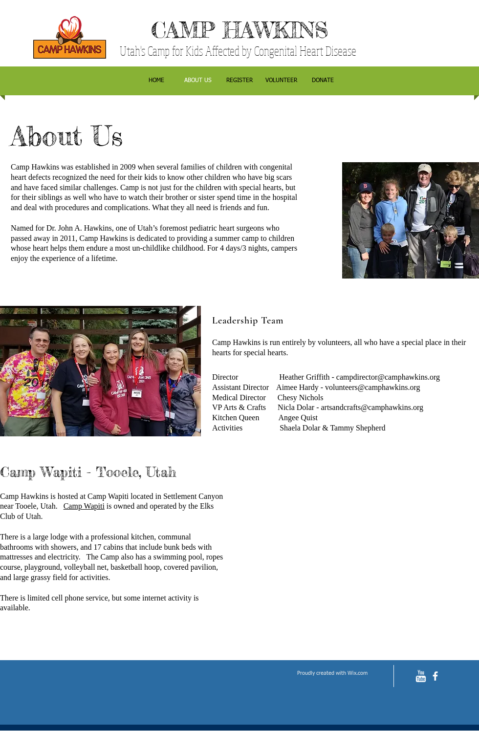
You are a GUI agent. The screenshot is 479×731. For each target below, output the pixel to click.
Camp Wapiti (84, 506)
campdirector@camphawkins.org (388, 377)
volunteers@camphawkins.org (372, 387)
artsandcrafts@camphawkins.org (372, 407)
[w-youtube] (420, 676)
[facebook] (435, 676)
